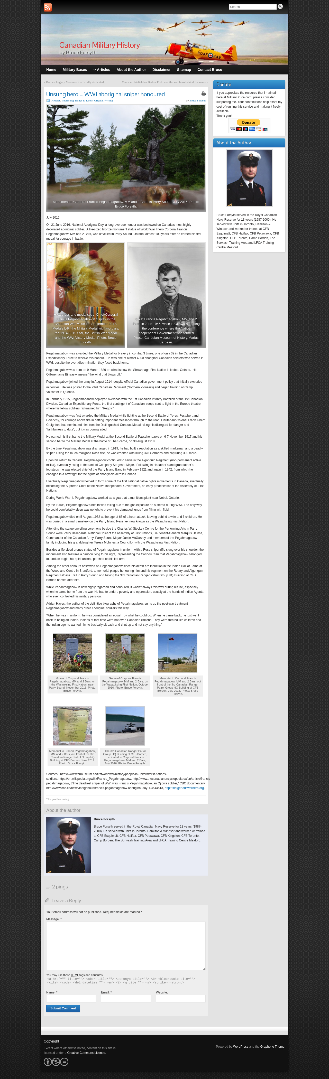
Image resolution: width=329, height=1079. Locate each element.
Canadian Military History (99, 45)
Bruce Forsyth (197, 100)
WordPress (240, 1046)
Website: (162, 992)
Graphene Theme (272, 1046)
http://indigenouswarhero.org (184, 788)
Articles (55, 100)
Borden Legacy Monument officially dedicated (75, 82)
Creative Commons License (86, 1053)
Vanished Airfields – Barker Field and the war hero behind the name (164, 82)
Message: (54, 919)
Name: (51, 992)
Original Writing (103, 100)
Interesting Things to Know (77, 100)
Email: (106, 992)
